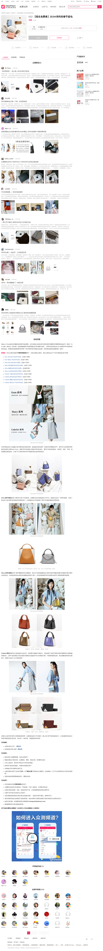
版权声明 (43, 938)
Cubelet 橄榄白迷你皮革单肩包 (14, 379)
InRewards (78, 945)
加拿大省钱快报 (17, 945)
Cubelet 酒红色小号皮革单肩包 (14, 382)
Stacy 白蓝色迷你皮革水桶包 (13, 371)
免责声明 (34, 938)
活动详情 (13, 57)
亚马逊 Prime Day (69, 945)
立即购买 (59, 38)
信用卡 (17, 1)
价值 (41, 29)
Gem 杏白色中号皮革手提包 (13, 357)
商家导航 (33, 1)
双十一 (57, 945)
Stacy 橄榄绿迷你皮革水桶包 (13, 368)
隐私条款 (22, 942)
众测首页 (36, 7)
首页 (2, 1)
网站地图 (10, 942)
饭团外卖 (43, 1)
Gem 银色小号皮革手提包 (12, 359)
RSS (91, 939)
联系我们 (79, 1)
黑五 (62, 945)
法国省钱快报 (34, 945)
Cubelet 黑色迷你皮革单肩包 (13, 377)
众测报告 (5, 57)
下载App (86, 1)
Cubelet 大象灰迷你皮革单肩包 (14, 374)
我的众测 (62, 7)
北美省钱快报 (8, 6)
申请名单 (22, 57)
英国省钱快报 (26, 945)
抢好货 (12, 1)
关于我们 (10, 938)
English (93, 1)
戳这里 (19, 746)
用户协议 (16, 942)
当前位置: (3, 13)
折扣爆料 (27, 1)
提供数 (34, 29)
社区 (22, 1)
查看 (80, 28)
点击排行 (7, 1)
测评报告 (53, 7)
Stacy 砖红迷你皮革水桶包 (12, 362)
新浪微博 (86, 939)
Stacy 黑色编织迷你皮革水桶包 (14, 365)
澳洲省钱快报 (50, 945)
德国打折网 (42, 945)
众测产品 (45, 7)
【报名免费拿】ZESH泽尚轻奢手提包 (25, 13)
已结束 (38, 38)
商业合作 (26, 938)
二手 (38, 1)
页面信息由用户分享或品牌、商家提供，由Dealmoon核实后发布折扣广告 (24, 947)
